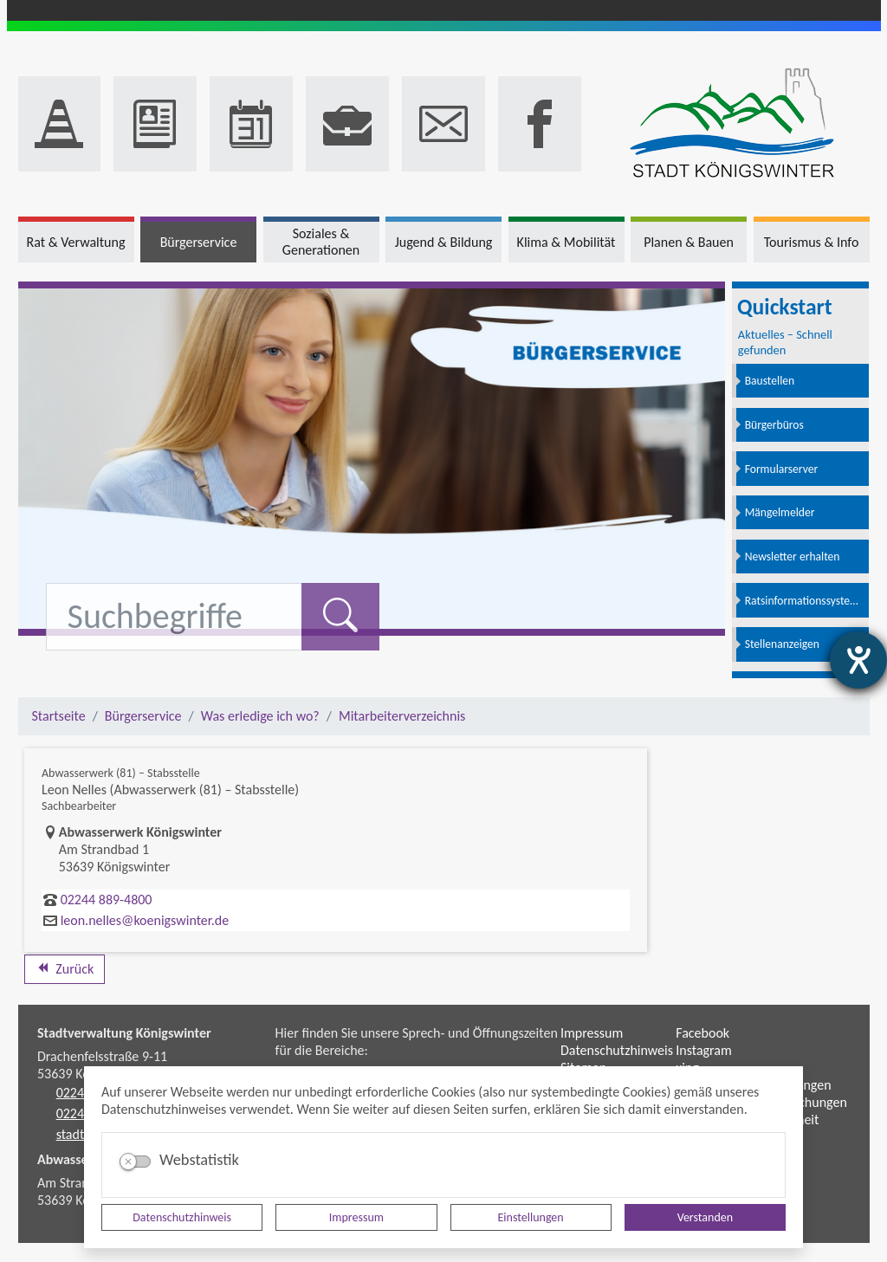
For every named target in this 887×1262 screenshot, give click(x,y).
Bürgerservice (143, 716)
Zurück (65, 969)
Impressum (356, 1217)
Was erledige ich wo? (260, 716)
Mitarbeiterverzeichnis (402, 716)
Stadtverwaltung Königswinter (124, 1033)
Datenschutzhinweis (182, 1217)
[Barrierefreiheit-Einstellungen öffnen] (858, 660)
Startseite (59, 716)
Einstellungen (531, 1217)
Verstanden (705, 1217)
